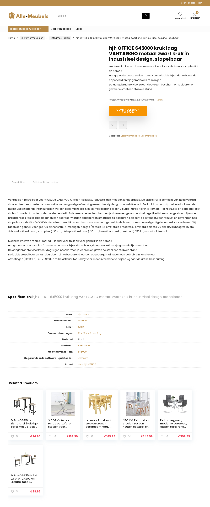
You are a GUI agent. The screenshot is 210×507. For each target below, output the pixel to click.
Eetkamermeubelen (32, 38)
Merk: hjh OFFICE (87, 364)
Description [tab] (18, 182)
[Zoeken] (146, 16)
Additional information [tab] (45, 182)
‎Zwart (81, 326)
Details (159, 99)
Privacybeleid (180, 468)
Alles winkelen (149, 473)
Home (11, 38)
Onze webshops (150, 482)
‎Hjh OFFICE (83, 314)
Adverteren (147, 487)
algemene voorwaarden (186, 473)
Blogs (78, 29)
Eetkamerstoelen (60, 38)
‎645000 (82, 320)
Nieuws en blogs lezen (191, 2)
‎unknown (83, 358)
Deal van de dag (61, 29)
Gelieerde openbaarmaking (182, 479)
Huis (143, 468)
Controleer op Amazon (127, 111)
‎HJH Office (84, 345)
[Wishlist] (180, 14)
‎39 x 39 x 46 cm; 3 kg (89, 333)
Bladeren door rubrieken (25, 29)
